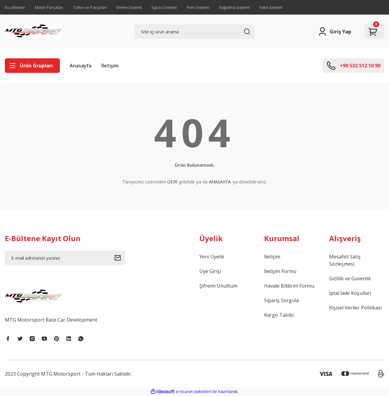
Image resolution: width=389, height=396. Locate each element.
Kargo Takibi (279, 315)
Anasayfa (80, 65)
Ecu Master (15, 7)
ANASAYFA (220, 182)
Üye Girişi (210, 271)
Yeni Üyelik (211, 256)
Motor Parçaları (49, 7)
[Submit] (119, 258)
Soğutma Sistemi (234, 7)
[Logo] (33, 31)
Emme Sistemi (129, 7)
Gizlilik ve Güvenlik (350, 278)
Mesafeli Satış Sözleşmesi (345, 260)
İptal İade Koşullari (350, 293)
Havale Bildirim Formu (289, 285)
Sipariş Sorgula (281, 300)
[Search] (195, 31)
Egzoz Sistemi (164, 7)
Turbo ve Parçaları (90, 7)
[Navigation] (32, 65)
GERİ (172, 182)
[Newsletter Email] (65, 258)
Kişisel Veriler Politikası (355, 307)
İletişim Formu (280, 271)
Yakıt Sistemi (270, 7)
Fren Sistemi (198, 7)
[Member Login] (334, 31)
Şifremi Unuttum (218, 285)
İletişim (110, 65)
